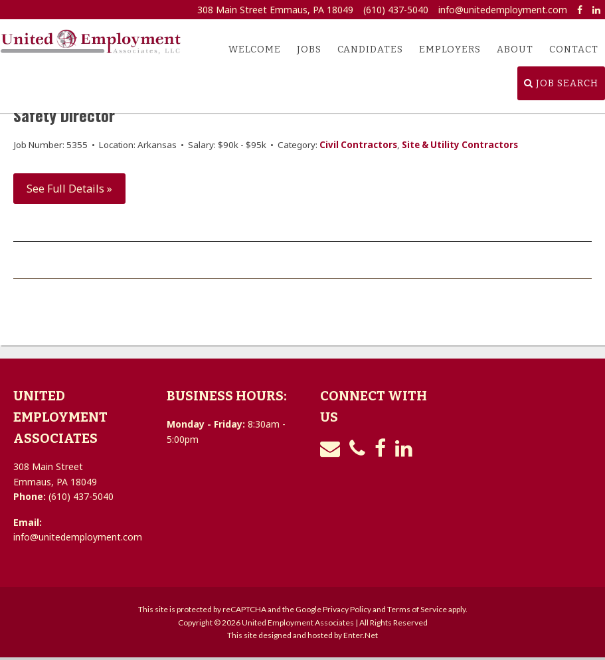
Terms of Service (417, 609)
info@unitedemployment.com (502, 9)
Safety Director (64, 115)
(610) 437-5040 (395, 9)
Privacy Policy (347, 609)
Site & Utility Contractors (460, 145)
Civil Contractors (358, 145)
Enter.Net (360, 635)
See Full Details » (69, 188)
